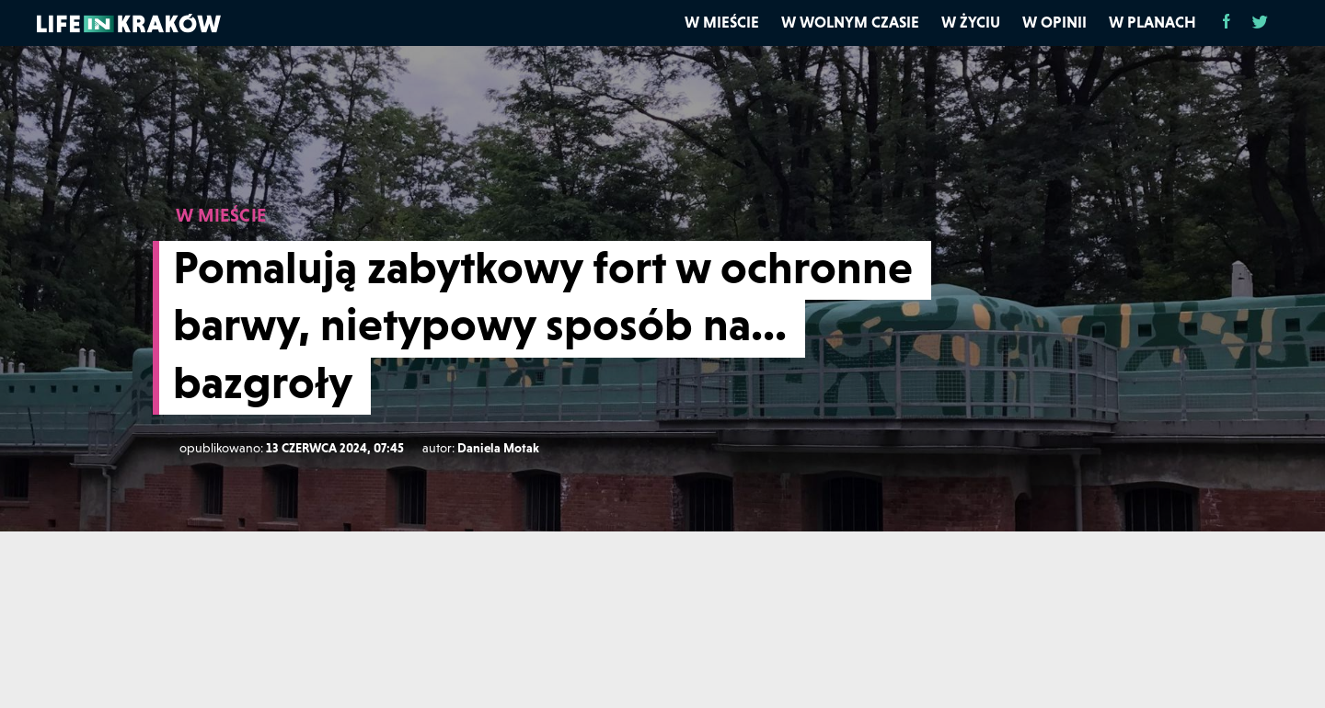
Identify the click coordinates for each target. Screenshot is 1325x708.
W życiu (970, 22)
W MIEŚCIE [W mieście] (221, 215)
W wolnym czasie (850, 22)
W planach (1152, 22)
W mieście (722, 22)
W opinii (1054, 22)
